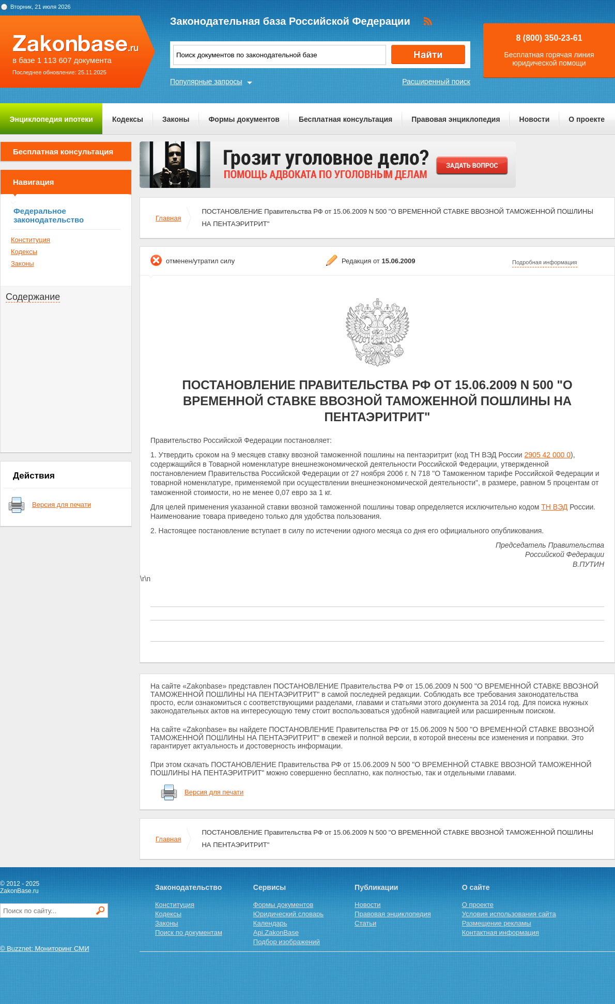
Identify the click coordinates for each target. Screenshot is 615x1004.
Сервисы (269, 887)
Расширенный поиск (436, 81)
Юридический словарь (288, 914)
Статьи (365, 923)
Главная (168, 218)
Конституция (30, 240)
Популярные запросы (206, 81)
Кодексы (127, 119)
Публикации (376, 887)
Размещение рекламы (496, 923)
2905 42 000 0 (548, 455)
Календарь (270, 923)
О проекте (586, 119)
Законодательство (188, 887)
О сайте (476, 887)
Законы (175, 119)
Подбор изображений (286, 942)
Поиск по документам (188, 932)
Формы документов (244, 119)
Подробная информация (544, 262)
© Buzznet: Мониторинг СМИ (44, 948)
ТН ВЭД (554, 507)
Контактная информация (500, 932)
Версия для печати (61, 504)
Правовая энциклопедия (455, 119)
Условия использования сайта (509, 914)
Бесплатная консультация (345, 119)
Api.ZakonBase (276, 932)
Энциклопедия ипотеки (51, 119)
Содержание (33, 297)
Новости (534, 119)
